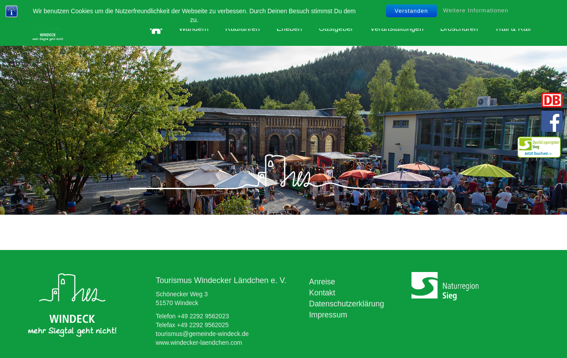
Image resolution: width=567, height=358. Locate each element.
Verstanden (411, 10)
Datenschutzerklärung (346, 303)
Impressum (328, 314)
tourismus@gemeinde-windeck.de (202, 333)
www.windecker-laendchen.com (199, 342)
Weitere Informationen (475, 10)
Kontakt (322, 292)
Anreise (322, 281)
